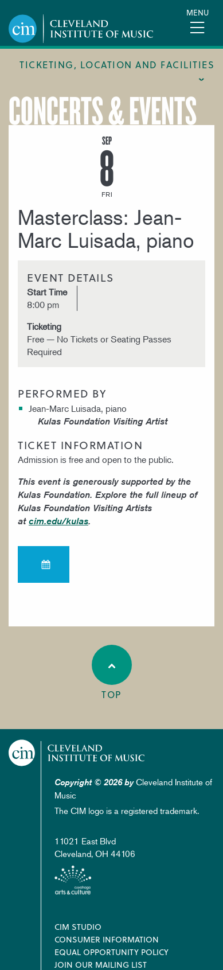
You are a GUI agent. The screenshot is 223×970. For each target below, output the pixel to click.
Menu (197, 12)
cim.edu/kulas (58, 521)
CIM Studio (77, 927)
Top (112, 673)
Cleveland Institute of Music (77, 752)
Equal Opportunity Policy (111, 952)
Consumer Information (106, 939)
